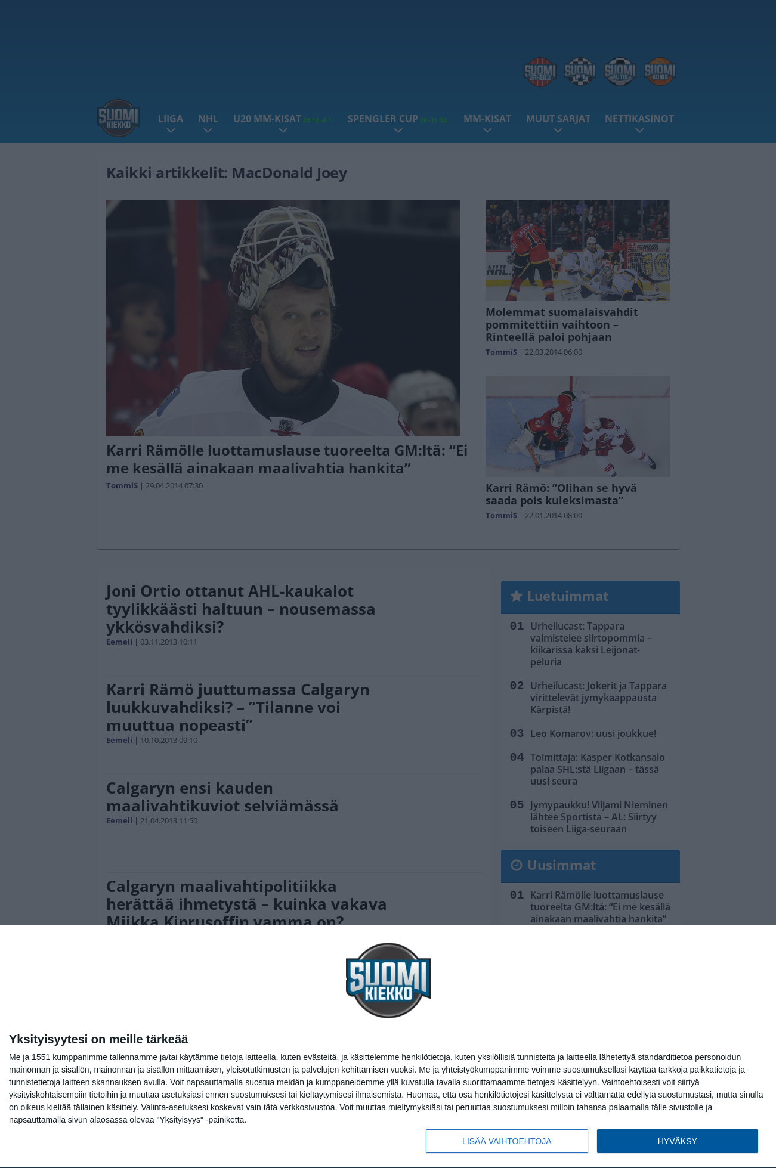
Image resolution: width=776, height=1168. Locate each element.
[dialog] (388, 1046)
